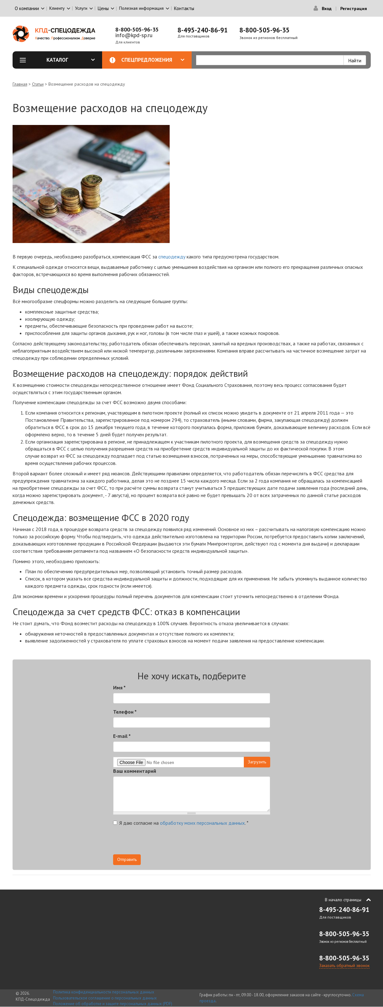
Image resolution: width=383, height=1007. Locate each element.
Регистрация (353, 8)
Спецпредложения (152, 59)
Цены (103, 8)
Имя (119, 687)
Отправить (127, 859)
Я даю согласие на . (181, 823)
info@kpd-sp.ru (133, 35)
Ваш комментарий (134, 771)
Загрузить (257, 762)
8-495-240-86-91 (203, 30)
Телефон (125, 712)
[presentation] (161, 842)
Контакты (184, 8)
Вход (326, 8)
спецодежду (171, 256)
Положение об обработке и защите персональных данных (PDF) (112, 1003)
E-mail (122, 736)
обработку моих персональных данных (202, 823)
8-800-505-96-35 (137, 29)
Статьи (38, 84)
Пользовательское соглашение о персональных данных (105, 998)
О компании (27, 8)
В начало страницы (343, 899)
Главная (20, 84)
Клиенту (57, 8)
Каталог (71, 59)
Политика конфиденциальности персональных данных (103, 992)
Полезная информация (141, 8)
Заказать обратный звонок (344, 965)
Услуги (81, 8)
